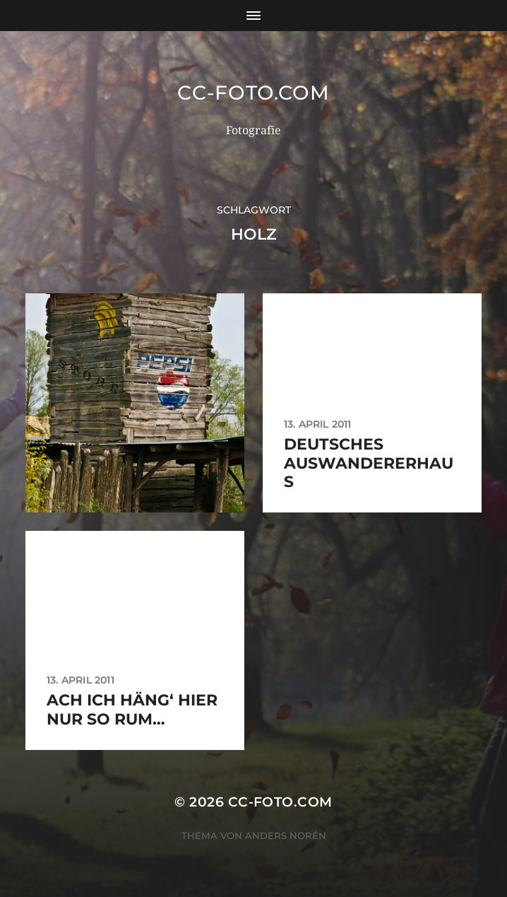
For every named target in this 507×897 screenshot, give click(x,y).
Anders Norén (285, 835)
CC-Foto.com (253, 93)
